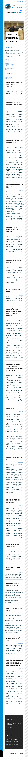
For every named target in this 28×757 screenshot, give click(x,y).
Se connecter (20, 1)
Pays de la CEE (8, 76)
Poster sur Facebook (13, 744)
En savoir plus (20, 109)
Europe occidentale (8, 74)
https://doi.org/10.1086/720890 (14, 204)
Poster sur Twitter (13, 741)
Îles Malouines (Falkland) (9, 65)
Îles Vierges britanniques (9, 64)
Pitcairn (6, 69)
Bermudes (7, 63)
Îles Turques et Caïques (9, 68)
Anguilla (6, 62)
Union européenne (8, 77)
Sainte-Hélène (7, 60)
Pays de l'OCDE (8, 78)
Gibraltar (6, 70)
